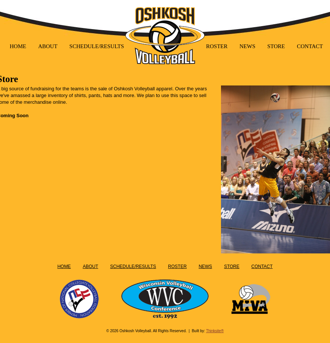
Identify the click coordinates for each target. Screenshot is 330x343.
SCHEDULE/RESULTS (96, 46)
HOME (18, 46)
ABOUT (47, 46)
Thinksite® (215, 331)
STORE (276, 46)
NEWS (248, 46)
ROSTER (217, 46)
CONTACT (310, 46)
